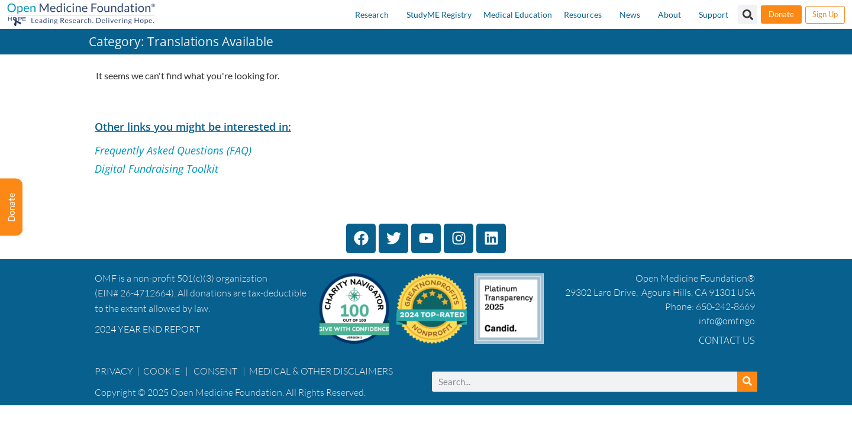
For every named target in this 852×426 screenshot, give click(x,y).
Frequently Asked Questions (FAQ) (173, 150)
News (629, 14)
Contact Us (727, 340)
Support (713, 14)
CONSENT (215, 371)
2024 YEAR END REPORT (147, 329)
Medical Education (517, 14)
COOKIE (162, 371)
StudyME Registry (439, 14)
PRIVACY (114, 371)
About (669, 14)
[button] (747, 14)
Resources (583, 14)
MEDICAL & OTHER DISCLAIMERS (321, 371)
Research (372, 14)
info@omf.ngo (727, 321)
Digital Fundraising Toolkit (156, 169)
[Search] (747, 382)
